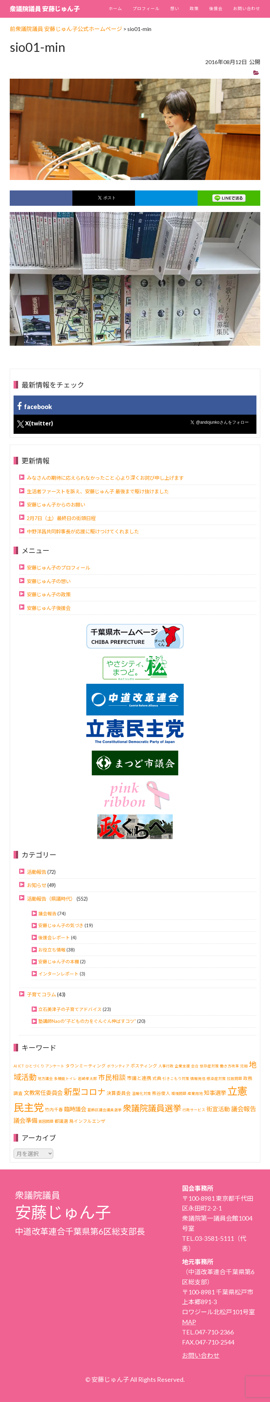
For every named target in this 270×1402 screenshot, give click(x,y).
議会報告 (47, 913)
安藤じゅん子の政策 (49, 594)
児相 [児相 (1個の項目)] (244, 1066)
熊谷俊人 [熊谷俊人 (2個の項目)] (161, 1093)
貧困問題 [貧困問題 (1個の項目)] (46, 1121)
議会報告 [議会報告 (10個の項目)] (243, 1109)
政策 (194, 8)
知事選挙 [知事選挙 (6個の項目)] (215, 1092)
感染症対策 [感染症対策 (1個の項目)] (216, 1078)
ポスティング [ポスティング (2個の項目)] (143, 1065)
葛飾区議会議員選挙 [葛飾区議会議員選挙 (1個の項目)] (104, 1109)
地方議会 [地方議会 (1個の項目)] (45, 1078)
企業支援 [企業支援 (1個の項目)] (182, 1066)
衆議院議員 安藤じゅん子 (45, 9)
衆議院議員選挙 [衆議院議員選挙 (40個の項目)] (152, 1108)
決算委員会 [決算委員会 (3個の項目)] (118, 1093)
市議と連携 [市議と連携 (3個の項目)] (139, 1078)
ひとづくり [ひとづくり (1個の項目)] (34, 1066)
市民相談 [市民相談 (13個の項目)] (112, 1077)
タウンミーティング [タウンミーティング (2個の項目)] (85, 1065)
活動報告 (36, 872)
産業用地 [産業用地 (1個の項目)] (195, 1093)
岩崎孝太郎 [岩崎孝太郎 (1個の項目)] (87, 1078)
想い (174, 8)
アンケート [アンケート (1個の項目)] (54, 1066)
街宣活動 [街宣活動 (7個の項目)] (218, 1109)
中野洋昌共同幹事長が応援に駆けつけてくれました (83, 531)
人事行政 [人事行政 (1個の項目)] (166, 1066)
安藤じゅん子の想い (49, 581)
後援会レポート (54, 937)
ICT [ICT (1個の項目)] (21, 1066)
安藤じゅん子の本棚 (58, 961)
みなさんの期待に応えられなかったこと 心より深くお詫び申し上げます (105, 478)
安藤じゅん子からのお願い (56, 505)
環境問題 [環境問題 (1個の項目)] (178, 1093)
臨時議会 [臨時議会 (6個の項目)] (75, 1109)
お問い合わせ (246, 8)
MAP (189, 1322)
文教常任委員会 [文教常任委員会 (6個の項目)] (43, 1092)
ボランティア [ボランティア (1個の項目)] (118, 1066)
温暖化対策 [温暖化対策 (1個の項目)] (141, 1093)
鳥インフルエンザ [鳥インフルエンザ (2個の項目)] (87, 1121)
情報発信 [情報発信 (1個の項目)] (198, 1078)
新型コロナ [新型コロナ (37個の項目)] (84, 1092)
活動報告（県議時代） (51, 899)
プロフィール (146, 8)
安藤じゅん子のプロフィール (58, 568)
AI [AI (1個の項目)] (15, 1066)
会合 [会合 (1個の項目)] (195, 1066)
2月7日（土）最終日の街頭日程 (61, 518)
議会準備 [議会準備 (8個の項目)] (25, 1120)
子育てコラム (41, 994)
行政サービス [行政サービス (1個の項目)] (193, 1109)
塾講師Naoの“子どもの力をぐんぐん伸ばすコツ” (87, 1021)
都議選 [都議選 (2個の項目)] (61, 1121)
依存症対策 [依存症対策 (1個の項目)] (209, 1066)
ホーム (115, 8)
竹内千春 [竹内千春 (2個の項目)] (54, 1109)
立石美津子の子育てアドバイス (70, 1009)
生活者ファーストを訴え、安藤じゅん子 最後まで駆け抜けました (98, 491)
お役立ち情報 (51, 950)
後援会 (216, 8)
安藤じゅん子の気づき (61, 925)
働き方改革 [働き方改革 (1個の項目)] (229, 1066)
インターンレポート (58, 974)
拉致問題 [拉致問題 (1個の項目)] (234, 1078)
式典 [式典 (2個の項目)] (156, 1078)
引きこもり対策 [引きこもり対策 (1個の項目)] (175, 1078)
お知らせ (36, 885)
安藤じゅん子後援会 (49, 608)
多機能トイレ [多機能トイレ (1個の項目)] (65, 1078)
